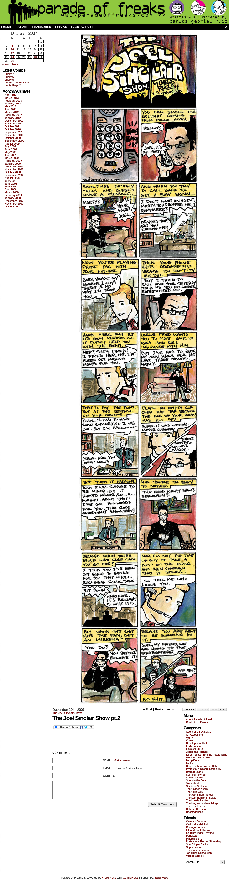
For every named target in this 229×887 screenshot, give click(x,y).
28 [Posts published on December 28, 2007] (35, 57)
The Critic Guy (194, 791)
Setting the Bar (194, 777)
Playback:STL (194, 838)
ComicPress (130, 877)
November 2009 (14, 135)
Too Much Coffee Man (199, 852)
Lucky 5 (9, 79)
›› (226, 26)
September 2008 (14, 175)
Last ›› (170, 709)
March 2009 (12, 157)
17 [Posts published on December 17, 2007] (12, 53)
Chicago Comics (195, 827)
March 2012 (12, 112)
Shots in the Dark (196, 780)
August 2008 (12, 177)
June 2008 (11, 183)
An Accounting (194, 734)
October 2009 (13, 137)
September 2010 (14, 132)
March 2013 (12, 97)
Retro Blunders (194, 771)
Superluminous (194, 847)
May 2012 (10, 106)
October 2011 (13, 126)
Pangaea (191, 835)
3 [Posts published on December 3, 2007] (12, 45)
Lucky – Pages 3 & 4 (17, 82)
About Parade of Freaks (200, 719)
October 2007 (13, 206)
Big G (189, 737)
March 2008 (12, 192)
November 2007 (14, 203)
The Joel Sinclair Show (67, 713)
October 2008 (13, 172)
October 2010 (13, 129)
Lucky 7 (9, 74)
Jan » (14, 64)
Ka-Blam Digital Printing (200, 832)
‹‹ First (147, 709)
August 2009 (12, 143)
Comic (189, 740)
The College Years (197, 789)
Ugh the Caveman (196, 809)
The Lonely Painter (197, 800)
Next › (159, 709)
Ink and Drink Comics (198, 830)
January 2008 (13, 198)
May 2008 (10, 186)
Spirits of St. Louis (196, 786)
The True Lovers (195, 806)
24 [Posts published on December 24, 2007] (12, 57)
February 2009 (13, 160)
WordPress (109, 877)
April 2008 (11, 189)
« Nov (5, 64)
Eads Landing (194, 746)
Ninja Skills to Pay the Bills (201, 766)
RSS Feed (161, 877)
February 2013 (13, 100)
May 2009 (10, 152)
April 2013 (11, 94)
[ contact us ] (82, 26)
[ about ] (23, 26)
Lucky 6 (9, 76)
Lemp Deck (192, 760)
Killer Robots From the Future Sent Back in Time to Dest (206, 756)
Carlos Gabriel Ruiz (197, 824)
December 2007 (14, 200)
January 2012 (13, 117)
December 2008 (14, 166)
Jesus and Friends (197, 751)
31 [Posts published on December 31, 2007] (12, 60)
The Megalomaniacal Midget (202, 803)
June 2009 (11, 149)
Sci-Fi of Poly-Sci (196, 774)
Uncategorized (194, 811)
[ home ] (7, 26)
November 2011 (14, 123)
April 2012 (11, 109)
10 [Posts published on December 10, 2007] (12, 49)
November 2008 (14, 169)
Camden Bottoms (196, 821)
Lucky (189, 763)
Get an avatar (122, 760)
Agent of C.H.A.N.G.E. (199, 731)
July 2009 (10, 146)
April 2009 (11, 155)
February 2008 (13, 195)
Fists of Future (194, 748)
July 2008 (10, 180)
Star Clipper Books (197, 844)
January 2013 (13, 103)
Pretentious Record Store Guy (203, 769)
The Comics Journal (197, 850)
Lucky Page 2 (13, 85)
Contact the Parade (197, 722)
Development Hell (196, 743)
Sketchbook (193, 783)
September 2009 (14, 140)
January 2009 (13, 163)
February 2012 (13, 115)
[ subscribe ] (42, 26)
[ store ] (61, 26)
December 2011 (14, 120)
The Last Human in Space (201, 797)
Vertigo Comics (195, 855)
